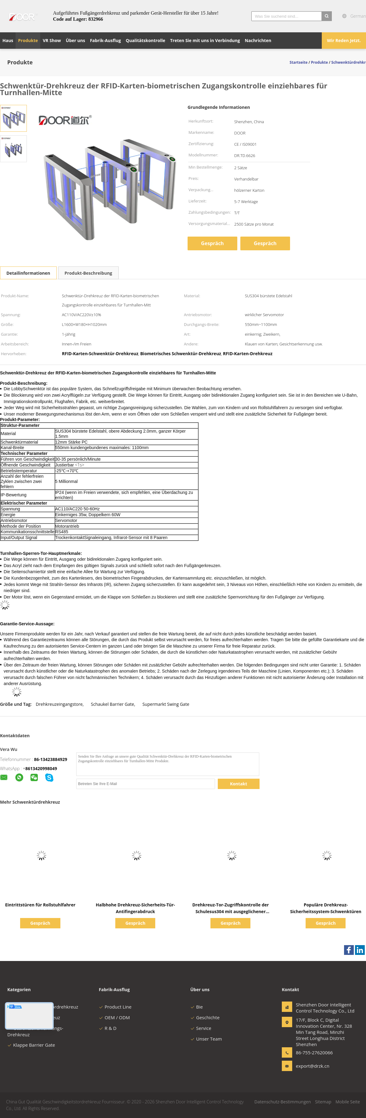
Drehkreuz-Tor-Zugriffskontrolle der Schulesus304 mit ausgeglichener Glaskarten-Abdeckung (230, 911)
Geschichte (205, 1017)
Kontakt (238, 784)
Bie (196, 1007)
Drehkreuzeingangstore (59, 704)
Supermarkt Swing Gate (165, 704)
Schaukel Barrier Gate (112, 704)
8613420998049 (41, 768)
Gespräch (212, 243)
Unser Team (206, 1039)
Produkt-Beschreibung (88, 273)
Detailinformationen (28, 273)
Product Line (115, 1007)
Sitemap (323, 1102)
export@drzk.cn (312, 1066)
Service (200, 1028)
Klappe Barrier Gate (31, 1045)
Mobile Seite (348, 1102)
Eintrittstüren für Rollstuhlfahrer (40, 905)
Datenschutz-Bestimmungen (282, 1102)
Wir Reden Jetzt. (344, 40)
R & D (108, 1028)
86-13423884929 (50, 759)
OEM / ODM (114, 1017)
